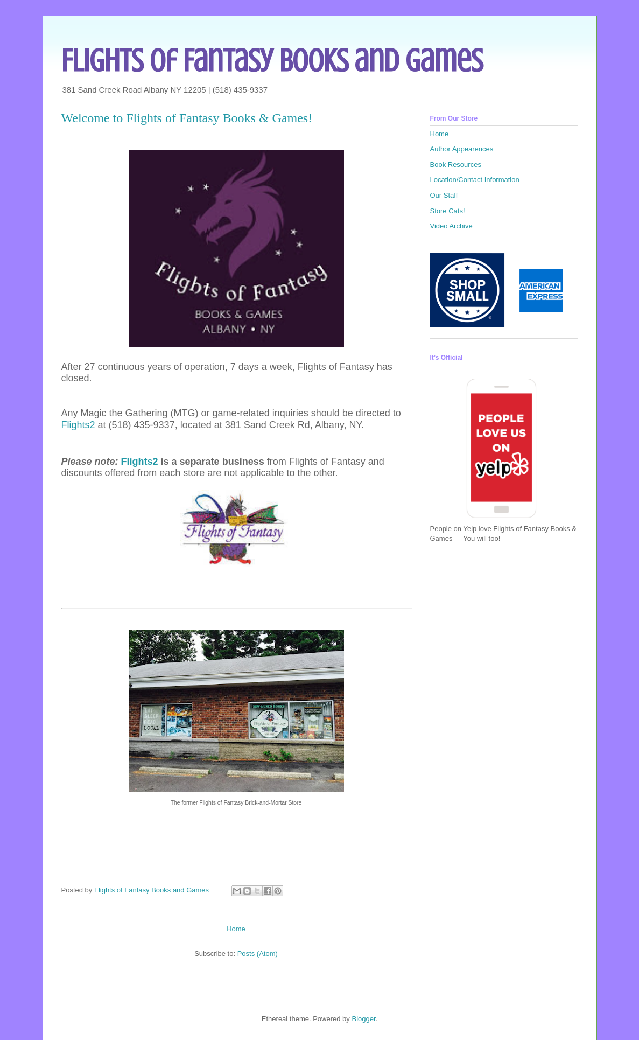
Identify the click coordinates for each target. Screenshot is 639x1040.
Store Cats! (447, 211)
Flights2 (78, 425)
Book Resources (455, 164)
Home (236, 929)
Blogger (363, 1019)
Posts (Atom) (257, 954)
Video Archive (451, 226)
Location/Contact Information (474, 180)
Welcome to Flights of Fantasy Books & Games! (187, 118)
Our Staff (444, 195)
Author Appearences (462, 149)
